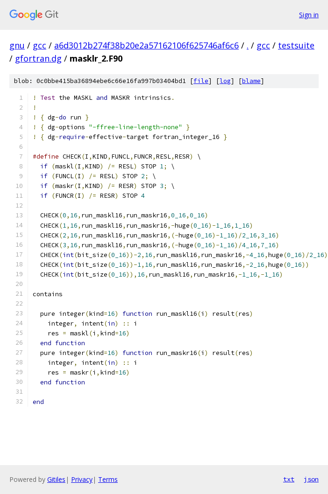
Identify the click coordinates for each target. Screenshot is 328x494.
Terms (108, 479)
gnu (17, 45)
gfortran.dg (38, 58)
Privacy (82, 479)
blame (251, 81)
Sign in (309, 14)
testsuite (296, 45)
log (225, 81)
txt (288, 479)
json (311, 479)
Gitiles (56, 479)
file (200, 81)
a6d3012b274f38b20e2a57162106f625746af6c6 (146, 45)
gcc (39, 45)
